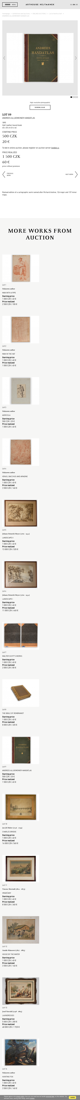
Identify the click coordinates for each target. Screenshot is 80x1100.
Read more (40, 983)
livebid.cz (55, 147)
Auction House (40, 1007)
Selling (40, 1018)
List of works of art (55, 13)
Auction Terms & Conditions (40, 1020)
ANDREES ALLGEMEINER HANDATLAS (15, 16)
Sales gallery (40, 1010)
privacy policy (20, 1096)
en (74, 5)
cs (71, 4)
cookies (32, 1098)
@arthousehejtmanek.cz (40, 1084)
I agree (72, 1097)
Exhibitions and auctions (21, 13)
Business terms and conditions (40, 1026)
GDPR (40, 1028)
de (77, 4)
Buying (40, 1015)
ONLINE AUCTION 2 (40, 13)
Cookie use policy (40, 1031)
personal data (50, 1096)
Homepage (6, 13)
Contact (40, 1077)
